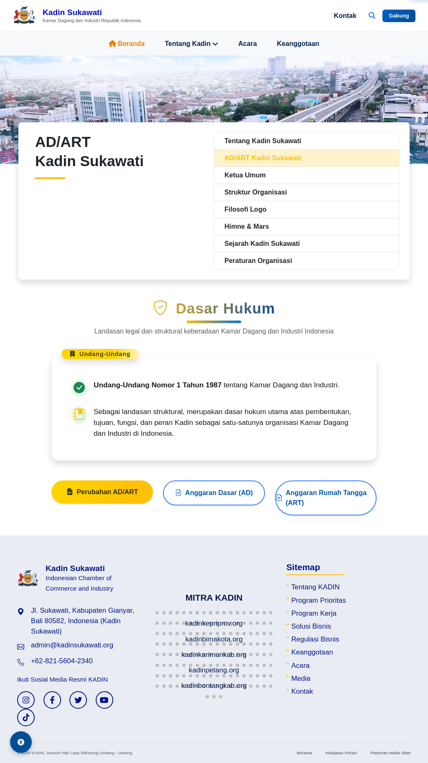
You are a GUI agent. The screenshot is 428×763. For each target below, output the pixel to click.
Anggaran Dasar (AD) (214, 534)
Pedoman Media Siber (390, 752)
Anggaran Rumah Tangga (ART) (321, 538)
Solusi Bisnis (311, 626)
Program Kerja (313, 613)
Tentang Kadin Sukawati (262, 140)
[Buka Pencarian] (372, 15)
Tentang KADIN (315, 587)
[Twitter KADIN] (78, 700)
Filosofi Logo (245, 209)
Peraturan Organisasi (258, 260)
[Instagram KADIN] (26, 700)
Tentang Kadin (191, 44)
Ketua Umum (245, 175)
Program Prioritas (318, 600)
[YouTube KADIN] (104, 700)
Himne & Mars (246, 226)
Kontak (345, 15)
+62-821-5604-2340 (62, 661)
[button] (157, 612)
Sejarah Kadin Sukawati (262, 243)
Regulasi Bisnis (315, 639)
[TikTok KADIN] (26, 717)
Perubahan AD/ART (102, 533)
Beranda (127, 43)
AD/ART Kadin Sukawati (262, 158)
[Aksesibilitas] (21, 742)
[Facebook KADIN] (52, 700)
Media (301, 678)
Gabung (399, 16)
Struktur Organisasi (255, 192)
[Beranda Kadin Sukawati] (77, 16)
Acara (247, 43)
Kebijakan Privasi (341, 752)
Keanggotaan (298, 43)
